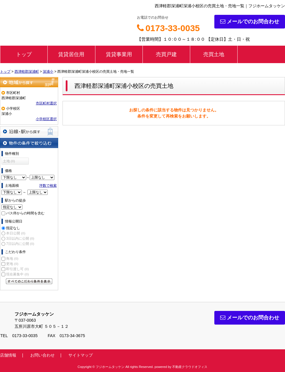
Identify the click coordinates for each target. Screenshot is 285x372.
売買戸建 (166, 54)
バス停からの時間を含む (25, 213)
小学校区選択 (46, 119)
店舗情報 (8, 355)
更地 (12, 264)
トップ (24, 54)
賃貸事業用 (119, 54)
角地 (12, 259)
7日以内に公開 (20, 244)
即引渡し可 (17, 269)
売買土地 (213, 54)
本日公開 (15, 233)
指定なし (13, 228)
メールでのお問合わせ (249, 21)
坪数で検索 (48, 186)
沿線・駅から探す (29, 131)
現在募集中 (17, 274)
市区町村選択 (46, 103)
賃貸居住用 (71, 54)
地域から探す (29, 82)
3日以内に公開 (20, 238)
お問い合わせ (42, 355)
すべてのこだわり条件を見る (29, 281)
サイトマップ (80, 355)
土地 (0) (9, 161)
